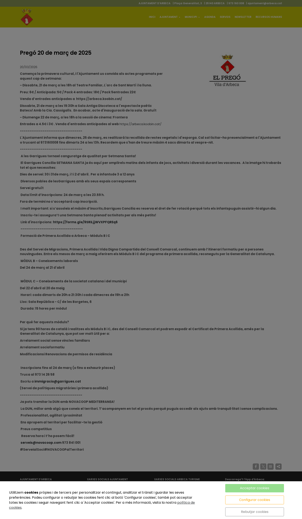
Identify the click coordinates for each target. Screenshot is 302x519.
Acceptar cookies (254, 488)
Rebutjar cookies (254, 511)
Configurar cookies (254, 499)
